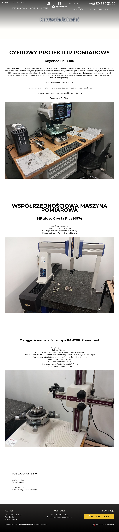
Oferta (44, 9)
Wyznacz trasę (99, 516)
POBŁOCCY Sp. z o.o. (15, 2)
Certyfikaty (96, 10)
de (78, 4)
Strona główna (19, 9)
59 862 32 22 (20, 487)
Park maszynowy (79, 9)
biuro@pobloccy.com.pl (27, 490)
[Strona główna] (59, 9)
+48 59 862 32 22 (102, 4)
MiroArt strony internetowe (103, 524)
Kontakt (109, 10)
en (74, 4)
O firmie (34, 9)
